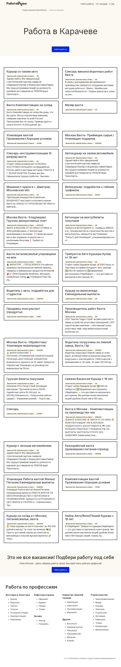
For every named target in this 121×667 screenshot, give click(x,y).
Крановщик (72, 602)
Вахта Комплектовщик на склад (29, 105)
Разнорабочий (74, 634)
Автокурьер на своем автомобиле (89, 153)
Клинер (70, 640)
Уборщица (72, 630)
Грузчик (14, 609)
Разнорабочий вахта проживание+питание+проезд (87, 447)
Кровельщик (101, 626)
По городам (101, 4)
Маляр (98, 602)
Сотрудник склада (19, 612)
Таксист (14, 606)
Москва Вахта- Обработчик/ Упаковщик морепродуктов (26, 343)
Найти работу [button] (60, 49)
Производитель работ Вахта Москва (85, 310)
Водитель (14, 602)
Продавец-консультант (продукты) (23, 310)
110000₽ (98, 454)
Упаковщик (15, 619)
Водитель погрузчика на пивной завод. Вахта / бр (88, 343)
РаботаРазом (74, 658)
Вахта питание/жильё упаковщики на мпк (31, 255)
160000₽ (40, 524)
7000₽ (97, 487)
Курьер (13, 599)
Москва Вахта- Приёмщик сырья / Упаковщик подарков (89, 136)
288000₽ (98, 417)
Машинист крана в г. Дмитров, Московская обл (28, 188)
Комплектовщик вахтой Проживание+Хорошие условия (87, 480)
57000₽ (39, 414)
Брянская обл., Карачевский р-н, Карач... (21, 76)
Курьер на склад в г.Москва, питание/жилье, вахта (26, 517)
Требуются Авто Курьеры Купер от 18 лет (88, 255)
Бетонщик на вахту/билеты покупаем (84, 219)
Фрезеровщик (102, 629)
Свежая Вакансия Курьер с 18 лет (89, 379)
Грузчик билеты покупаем (25, 379)
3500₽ (39, 262)
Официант (43, 599)
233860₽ (40, 487)
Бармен (42, 602)
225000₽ (98, 350)
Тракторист (72, 605)
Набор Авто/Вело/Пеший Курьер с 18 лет (89, 517)
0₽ (38, 76)
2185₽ (39, 316)
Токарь (98, 623)
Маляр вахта (74, 105)
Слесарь (12, 409)
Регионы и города (86, 658)
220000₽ (40, 299)
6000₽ (39, 143)
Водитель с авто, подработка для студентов (30, 292)
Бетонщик (100, 616)
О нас (112, 4)
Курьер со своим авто (22, 71)
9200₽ (97, 195)
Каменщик (100, 619)
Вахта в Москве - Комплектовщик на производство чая (89, 410)
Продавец (43, 624)
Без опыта (72, 623)
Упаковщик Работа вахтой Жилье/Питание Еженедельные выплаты (30, 480)
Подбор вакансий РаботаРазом (34, 10)
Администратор (74, 627)
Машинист (72, 612)
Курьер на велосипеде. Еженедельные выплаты (82, 292)
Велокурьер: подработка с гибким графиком (89, 188)
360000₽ (40, 225)
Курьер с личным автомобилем (28, 445)
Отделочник (101, 612)
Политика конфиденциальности (104, 658)
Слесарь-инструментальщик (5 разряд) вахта (29, 155)
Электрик (99, 609)
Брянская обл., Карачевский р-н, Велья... (21, 143)
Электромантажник (104, 599)
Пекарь (42, 606)
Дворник (71, 637)
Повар (42, 609)
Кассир (42, 620)
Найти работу (87, 4)
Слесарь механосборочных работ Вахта (89, 73)
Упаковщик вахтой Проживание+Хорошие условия (29, 136)
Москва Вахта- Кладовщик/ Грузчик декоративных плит (26, 219)
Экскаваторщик (74, 609)
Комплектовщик (18, 616)
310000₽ (98, 143)
